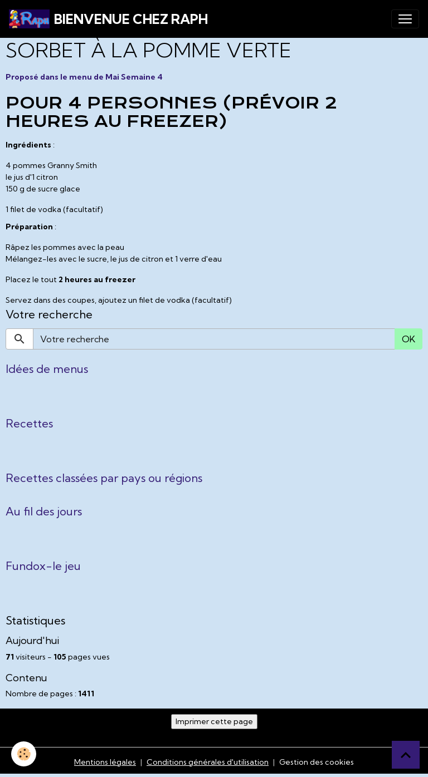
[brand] (108, 19)
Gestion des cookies (316, 762)
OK (408, 339)
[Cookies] (23, 753)
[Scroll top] (406, 755)
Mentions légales (105, 762)
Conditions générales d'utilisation (208, 762)
